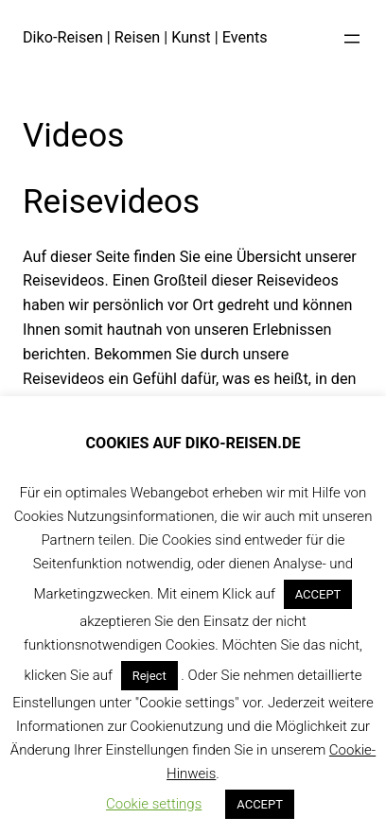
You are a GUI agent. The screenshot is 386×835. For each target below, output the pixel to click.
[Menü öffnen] (352, 38)
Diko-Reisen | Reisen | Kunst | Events (145, 37)
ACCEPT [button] (318, 594)
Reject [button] (149, 676)
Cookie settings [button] (154, 803)
